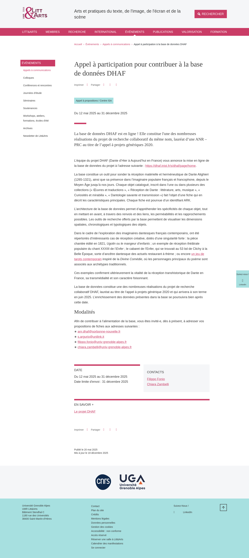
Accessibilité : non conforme (106, 531)
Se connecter (98, 547)
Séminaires (29, 100)
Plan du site (97, 510)
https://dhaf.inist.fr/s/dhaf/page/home (170, 166)
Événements (134, 31)
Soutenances (30, 108)
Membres (53, 31)
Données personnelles (103, 522)
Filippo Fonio (156, 379)
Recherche (77, 31)
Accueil (78, 44)
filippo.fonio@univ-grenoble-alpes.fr (102, 342)
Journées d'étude (32, 93)
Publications (163, 31)
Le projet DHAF (85, 411)
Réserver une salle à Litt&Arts (107, 539)
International (106, 31)
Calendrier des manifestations (107, 543)
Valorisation (192, 31)
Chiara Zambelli (158, 384)
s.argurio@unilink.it (91, 336)
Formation (218, 31)
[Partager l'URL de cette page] (116, 84)
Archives (28, 128)
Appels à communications (116, 44)
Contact (95, 506)
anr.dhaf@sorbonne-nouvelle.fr (99, 331)
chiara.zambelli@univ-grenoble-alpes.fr (105, 347)
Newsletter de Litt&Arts (35, 135)
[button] (104, 84)
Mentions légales (100, 518)
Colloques (28, 77)
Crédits (95, 514)
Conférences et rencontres (37, 85)
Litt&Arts (29, 31)
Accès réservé (99, 535)
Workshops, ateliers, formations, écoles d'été (36, 118)
